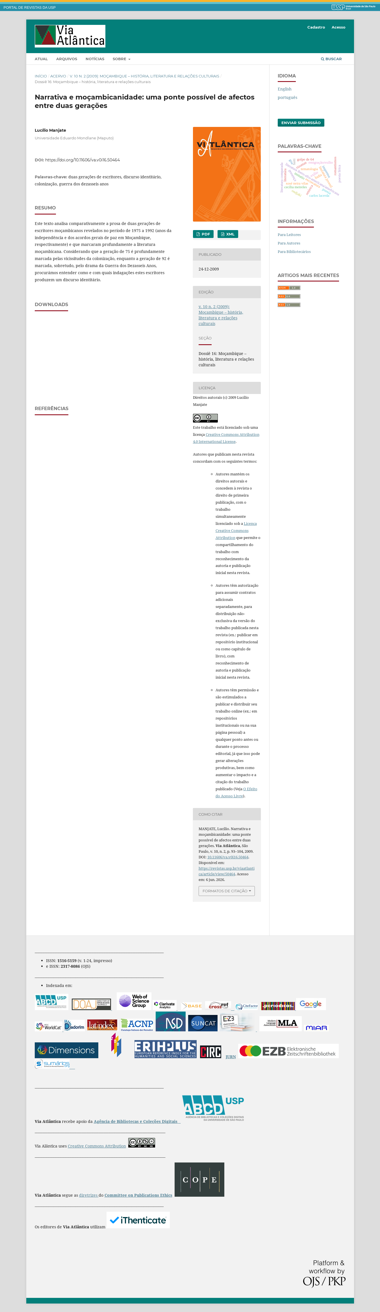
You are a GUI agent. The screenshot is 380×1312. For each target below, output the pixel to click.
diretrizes (89, 1195)
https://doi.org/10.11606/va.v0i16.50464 (82, 160)
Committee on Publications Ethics (138, 1195)
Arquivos (66, 59)
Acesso (339, 27)
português (287, 97)
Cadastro (316, 27)
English (285, 89)
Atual (41, 59)
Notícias (95, 59)
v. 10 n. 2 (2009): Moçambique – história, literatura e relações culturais (144, 76)
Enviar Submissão (301, 122)
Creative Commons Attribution (97, 1146)
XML (229, 234)
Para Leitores (289, 234)
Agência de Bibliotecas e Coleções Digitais (136, 1121)
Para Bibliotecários (294, 251)
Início (41, 76)
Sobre (120, 59)
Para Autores (289, 243)
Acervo (58, 76)
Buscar (331, 59)
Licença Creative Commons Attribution (236, 530)
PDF (205, 234)
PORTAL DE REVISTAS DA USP (30, 8)
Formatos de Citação (225, 891)
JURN (231, 1056)
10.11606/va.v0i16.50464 (227, 856)
